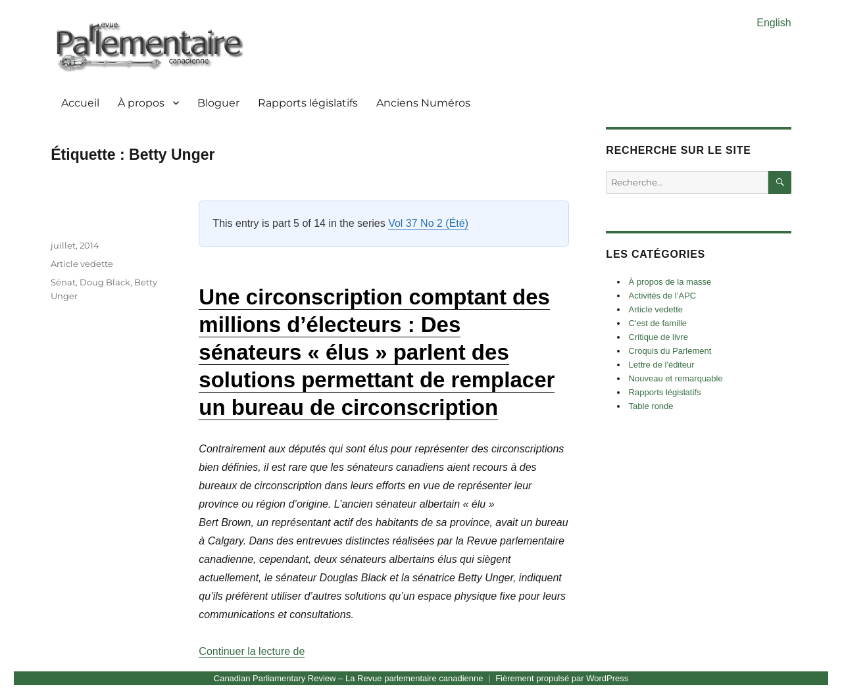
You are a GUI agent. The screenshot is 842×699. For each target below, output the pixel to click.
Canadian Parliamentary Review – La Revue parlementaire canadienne (348, 678)
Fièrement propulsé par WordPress (561, 678)
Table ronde (651, 406)
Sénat (63, 282)
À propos (141, 103)
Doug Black (105, 282)
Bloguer (218, 103)
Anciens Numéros (423, 103)
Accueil (80, 103)
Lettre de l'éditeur (662, 365)
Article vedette (82, 263)
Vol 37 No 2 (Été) (428, 223)
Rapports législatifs (308, 103)
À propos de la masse (670, 282)
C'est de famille (658, 323)
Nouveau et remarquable (676, 378)
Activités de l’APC (663, 296)
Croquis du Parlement (670, 351)
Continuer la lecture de (252, 651)
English (773, 22)
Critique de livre (658, 337)
